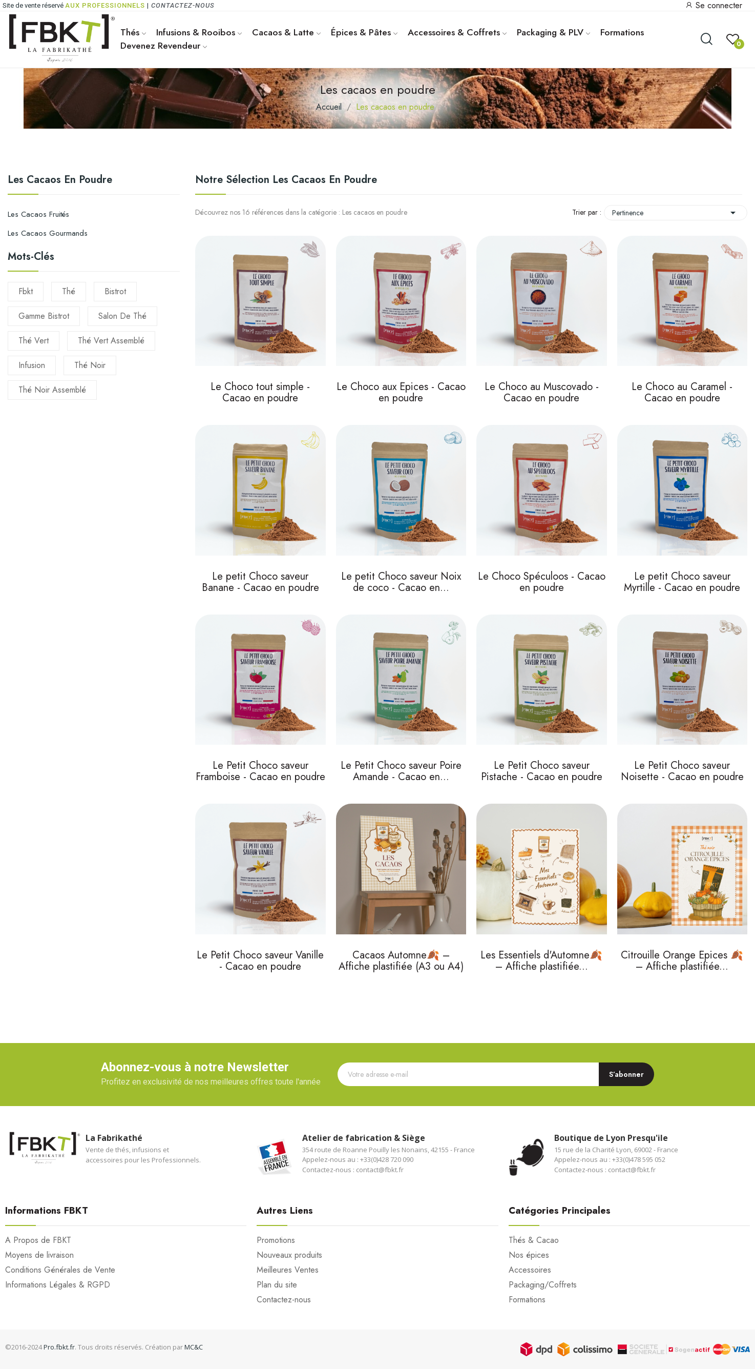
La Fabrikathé (114, 1137)
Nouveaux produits (289, 1255)
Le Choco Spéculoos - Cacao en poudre (541, 583)
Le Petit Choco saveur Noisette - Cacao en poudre (682, 772)
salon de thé (122, 316)
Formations (527, 1300)
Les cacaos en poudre (60, 181)
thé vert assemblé (111, 340)
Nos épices (529, 1255)
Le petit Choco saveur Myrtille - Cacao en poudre (682, 583)
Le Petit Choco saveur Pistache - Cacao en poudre (541, 772)
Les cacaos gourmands (48, 233)
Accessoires (530, 1270)
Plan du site (277, 1285)
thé (68, 291)
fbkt (25, 291)
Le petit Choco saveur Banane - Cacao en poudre (260, 583)
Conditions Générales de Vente (60, 1270)
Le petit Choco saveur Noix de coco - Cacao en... (401, 583)
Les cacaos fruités (38, 214)
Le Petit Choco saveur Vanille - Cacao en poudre (260, 962)
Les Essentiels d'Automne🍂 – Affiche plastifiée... (541, 962)
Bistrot (115, 291)
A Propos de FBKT (38, 1240)
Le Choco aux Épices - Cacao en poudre (401, 393)
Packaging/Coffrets (543, 1285)
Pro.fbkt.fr (59, 1347)
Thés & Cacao (534, 1240)
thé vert (33, 340)
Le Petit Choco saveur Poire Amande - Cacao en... (401, 772)
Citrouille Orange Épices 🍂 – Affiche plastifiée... (682, 962)
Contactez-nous (183, 5)
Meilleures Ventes (288, 1270)
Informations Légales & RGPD (57, 1285)
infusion (31, 365)
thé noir (90, 365)
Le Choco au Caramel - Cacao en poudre (682, 393)
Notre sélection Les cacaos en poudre (286, 179)
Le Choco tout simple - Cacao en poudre (260, 393)
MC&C (193, 1347)
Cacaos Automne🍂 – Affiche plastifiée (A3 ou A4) (401, 962)
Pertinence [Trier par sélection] (675, 213)
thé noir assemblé (52, 390)
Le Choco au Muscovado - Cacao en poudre (542, 393)
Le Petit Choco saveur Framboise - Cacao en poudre (260, 772)
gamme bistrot (43, 316)
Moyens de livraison (39, 1255)
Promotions (276, 1240)
